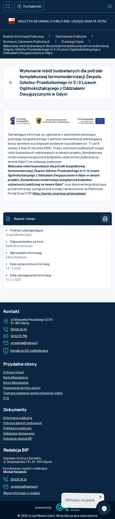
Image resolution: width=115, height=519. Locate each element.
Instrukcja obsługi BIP (17, 438)
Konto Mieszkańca (15, 382)
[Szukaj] (7, 6)
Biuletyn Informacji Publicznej (23, 36)
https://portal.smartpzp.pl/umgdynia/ (59, 193)
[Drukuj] (105, 218)
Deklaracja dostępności (19, 433)
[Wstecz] (11, 83)
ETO (6, 398)
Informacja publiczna (17, 418)
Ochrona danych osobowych (22, 423)
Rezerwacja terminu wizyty (22, 388)
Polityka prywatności (17, 428)
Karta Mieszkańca (15, 377)
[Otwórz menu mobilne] (109, 6)
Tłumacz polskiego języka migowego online (33, 393)
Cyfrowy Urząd (13, 372)
